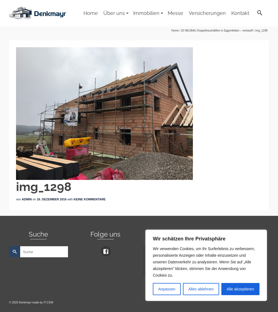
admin (27, 199)
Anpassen (166, 289)
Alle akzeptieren (240, 289)
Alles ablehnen (201, 289)
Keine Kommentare (90, 199)
